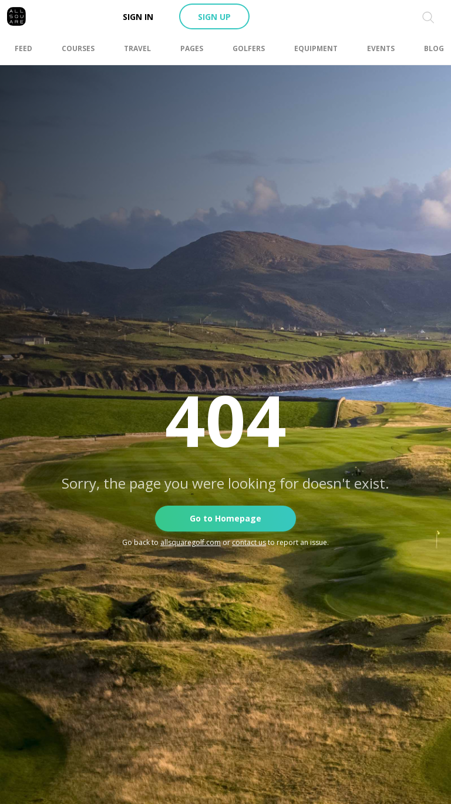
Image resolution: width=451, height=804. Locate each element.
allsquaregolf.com (190, 542)
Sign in (138, 16)
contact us (249, 542)
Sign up (214, 16)
